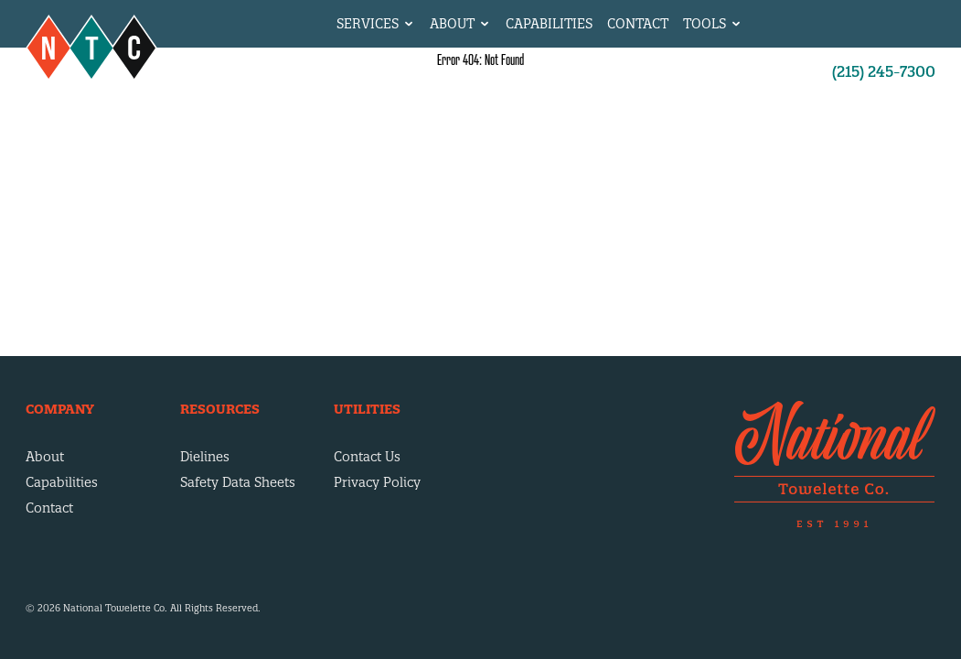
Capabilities (549, 24)
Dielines (205, 456)
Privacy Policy (377, 482)
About (45, 456)
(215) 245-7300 (883, 71)
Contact (637, 24)
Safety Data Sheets (237, 482)
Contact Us (367, 456)
